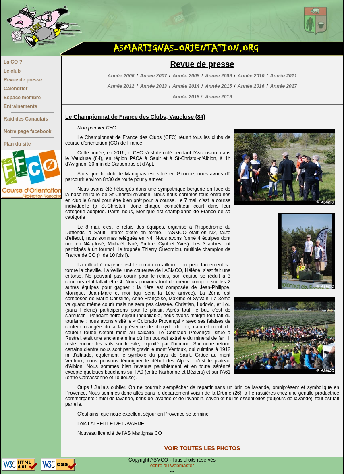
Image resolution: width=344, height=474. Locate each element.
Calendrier (15, 88)
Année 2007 (153, 76)
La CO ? (13, 62)
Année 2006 (121, 76)
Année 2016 (251, 86)
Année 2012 (121, 86)
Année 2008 (185, 76)
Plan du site (17, 144)
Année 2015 (218, 86)
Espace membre (22, 97)
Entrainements (20, 106)
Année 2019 (218, 97)
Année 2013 (153, 86)
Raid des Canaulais (26, 119)
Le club (12, 71)
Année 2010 (251, 76)
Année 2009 (218, 76)
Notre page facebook (28, 131)
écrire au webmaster (172, 465)
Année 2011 (283, 76)
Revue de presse (23, 80)
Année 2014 (185, 86)
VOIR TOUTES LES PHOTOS (202, 448)
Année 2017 (283, 86)
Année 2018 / (187, 97)
